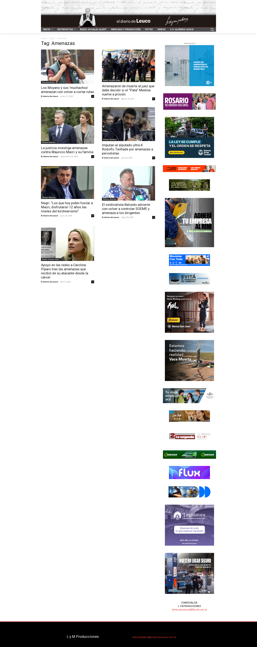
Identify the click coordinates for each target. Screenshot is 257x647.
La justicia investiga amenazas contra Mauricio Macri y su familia (67, 150)
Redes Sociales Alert (111, 80)
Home (44, 38)
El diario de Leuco (49, 96)
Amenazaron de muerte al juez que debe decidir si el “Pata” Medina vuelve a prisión (128, 90)
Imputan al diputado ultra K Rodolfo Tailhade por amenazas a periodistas (127, 149)
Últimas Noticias (49, 142)
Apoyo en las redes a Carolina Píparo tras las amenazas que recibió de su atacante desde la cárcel (64, 271)
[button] (212, 29)
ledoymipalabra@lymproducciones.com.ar (154, 637)
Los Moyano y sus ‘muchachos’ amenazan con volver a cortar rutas (67, 90)
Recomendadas (48, 82)
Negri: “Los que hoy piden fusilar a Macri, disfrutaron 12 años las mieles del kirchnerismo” (67, 207)
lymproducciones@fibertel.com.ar (189, 609)
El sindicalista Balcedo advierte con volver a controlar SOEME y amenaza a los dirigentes (126, 209)
